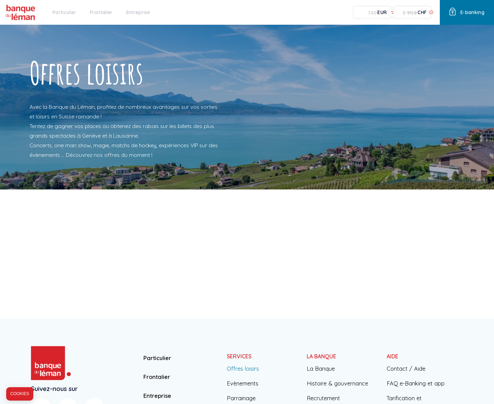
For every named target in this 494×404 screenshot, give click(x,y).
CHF (421, 12)
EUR (382, 12)
